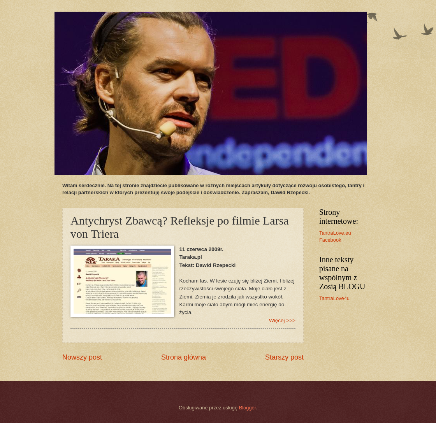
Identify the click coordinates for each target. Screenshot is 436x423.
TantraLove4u (334, 298)
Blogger (247, 408)
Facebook (330, 240)
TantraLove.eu (335, 233)
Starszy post (284, 357)
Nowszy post (82, 357)
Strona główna (183, 357)
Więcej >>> (282, 320)
